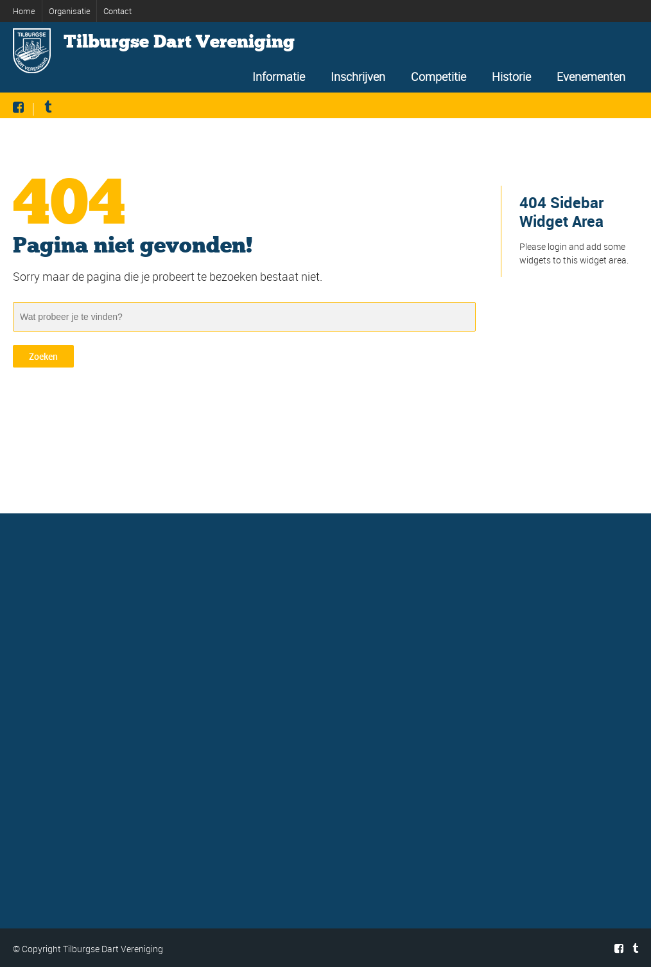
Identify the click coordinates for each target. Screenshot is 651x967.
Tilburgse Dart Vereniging (179, 42)
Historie (511, 76)
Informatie (278, 76)
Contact (117, 11)
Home (24, 11)
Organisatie (70, 11)
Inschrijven (358, 76)
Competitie (438, 76)
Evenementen (591, 76)
